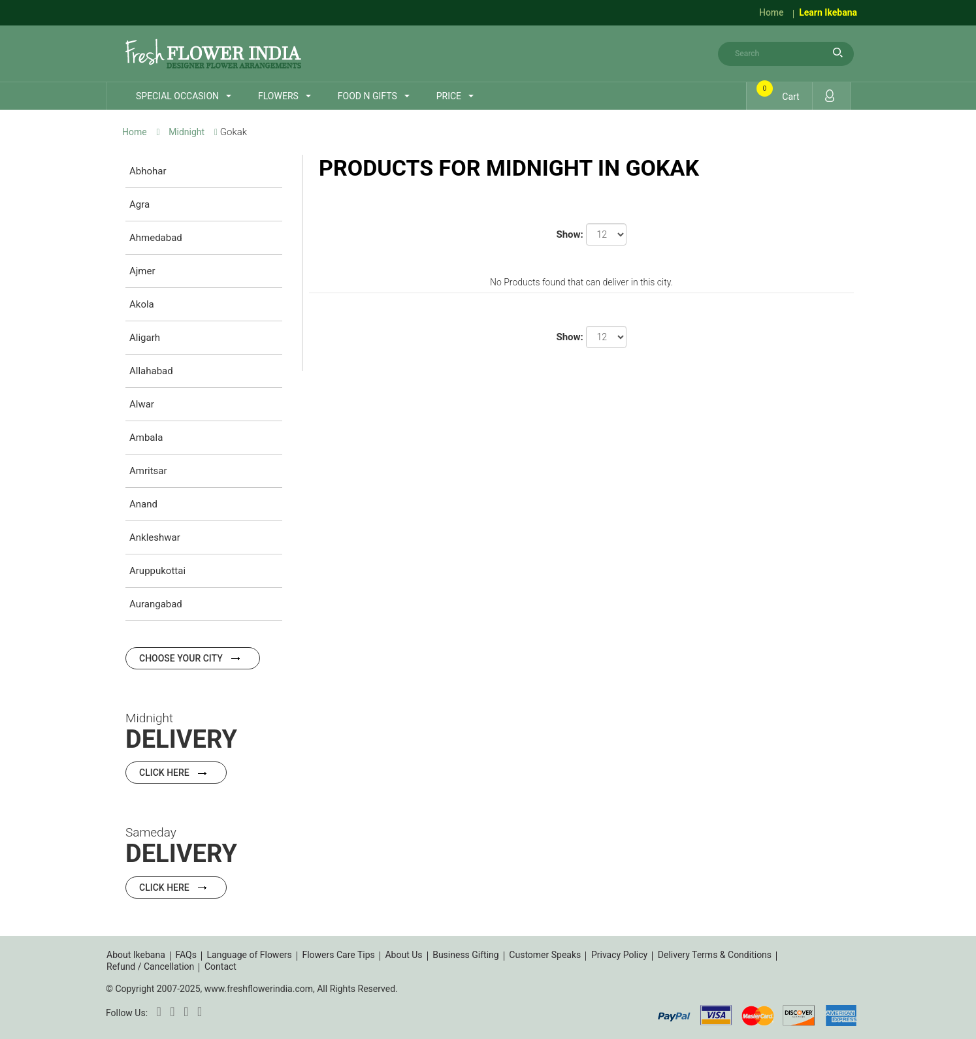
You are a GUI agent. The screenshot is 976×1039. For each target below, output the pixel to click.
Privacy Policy (619, 955)
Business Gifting (465, 955)
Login (829, 95)
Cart (780, 92)
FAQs (186, 955)
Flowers (278, 96)
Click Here (176, 772)
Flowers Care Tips (338, 955)
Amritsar (148, 471)
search (837, 52)
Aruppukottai (157, 571)
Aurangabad (155, 604)
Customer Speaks (545, 955)
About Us (403, 955)
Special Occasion (177, 96)
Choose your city (192, 658)
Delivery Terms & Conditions (715, 955)
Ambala (146, 437)
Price (448, 96)
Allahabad (151, 371)
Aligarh (144, 338)
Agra (139, 204)
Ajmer (142, 271)
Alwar (141, 404)
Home (771, 12)
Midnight (186, 132)
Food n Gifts (367, 96)
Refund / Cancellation (150, 966)
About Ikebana (135, 955)
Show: (569, 234)
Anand (143, 504)
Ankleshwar (154, 537)
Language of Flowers (249, 955)
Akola (141, 304)
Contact (220, 966)
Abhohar (148, 171)
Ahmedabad (155, 238)
